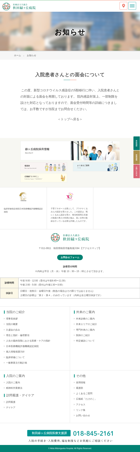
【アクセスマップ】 (90, 248)
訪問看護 (10, 402)
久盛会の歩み (13, 329)
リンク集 (80, 410)
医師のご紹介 (83, 335)
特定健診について (85, 340)
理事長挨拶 (12, 318)
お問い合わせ (83, 415)
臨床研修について (15, 357)
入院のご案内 (13, 382)
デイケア (10, 407)
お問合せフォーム (70, 257)
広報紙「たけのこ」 (86, 399)
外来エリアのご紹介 (86, 324)
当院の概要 (12, 324)
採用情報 (80, 382)
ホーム (17, 55)
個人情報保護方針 (15, 351)
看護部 (79, 388)
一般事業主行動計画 (16, 362)
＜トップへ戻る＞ (70, 119)
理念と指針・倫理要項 (17, 335)
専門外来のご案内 (85, 329)
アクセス (80, 404)
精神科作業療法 (14, 388)
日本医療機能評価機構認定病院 (22, 346)
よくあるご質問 (84, 393)
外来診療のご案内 (85, 318)
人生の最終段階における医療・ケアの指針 (28, 340)
